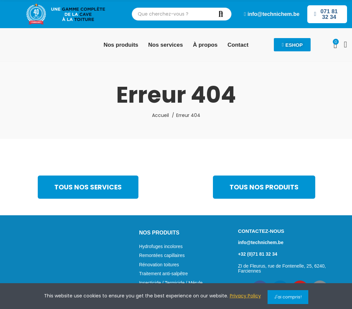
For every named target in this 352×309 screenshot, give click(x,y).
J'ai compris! (288, 297)
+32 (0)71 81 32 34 (257, 254)
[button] (272, 14)
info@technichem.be (260, 242)
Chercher (220, 14)
